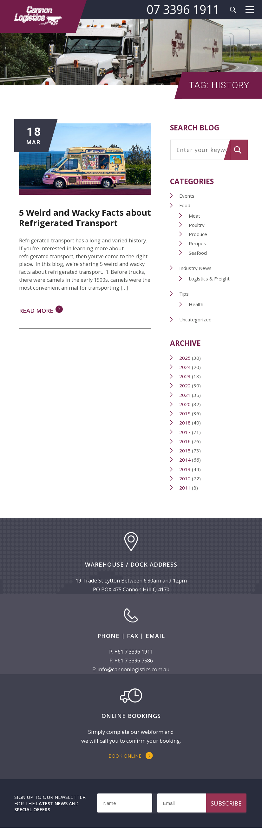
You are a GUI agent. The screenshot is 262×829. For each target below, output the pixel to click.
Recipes (197, 243)
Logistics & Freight (209, 279)
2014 (185, 460)
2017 (185, 432)
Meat (194, 216)
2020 (185, 404)
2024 (185, 367)
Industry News (196, 268)
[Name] (124, 804)
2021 (185, 395)
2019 (185, 414)
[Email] (199, 804)
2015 (185, 451)
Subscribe (226, 804)
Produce (198, 234)
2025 (185, 358)
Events (187, 196)
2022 (185, 386)
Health (196, 304)
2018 (185, 423)
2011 (185, 488)
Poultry (197, 225)
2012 (185, 479)
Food (185, 205)
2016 (185, 441)
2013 (185, 469)
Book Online (124, 756)
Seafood (198, 253)
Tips (184, 294)
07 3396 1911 (182, 9)
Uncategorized (196, 320)
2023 (185, 376)
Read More (36, 311)
